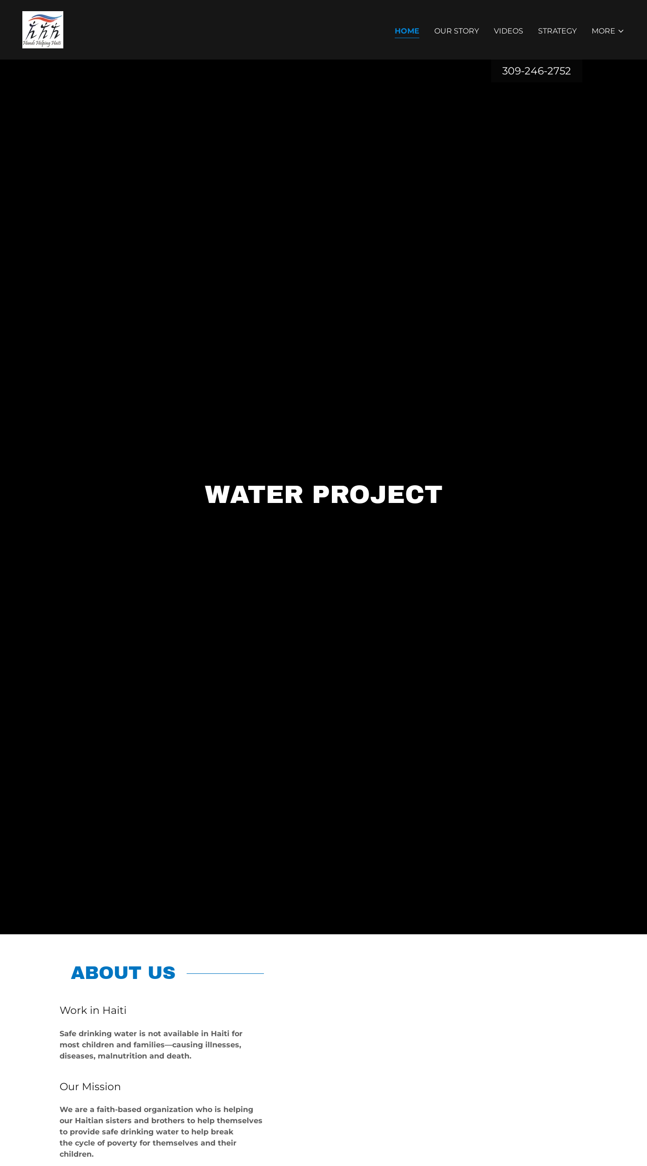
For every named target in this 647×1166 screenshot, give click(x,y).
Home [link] (407, 31)
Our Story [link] (456, 31)
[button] (608, 31)
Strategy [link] (557, 31)
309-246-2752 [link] (536, 71)
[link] (42, 29)
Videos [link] (508, 31)
